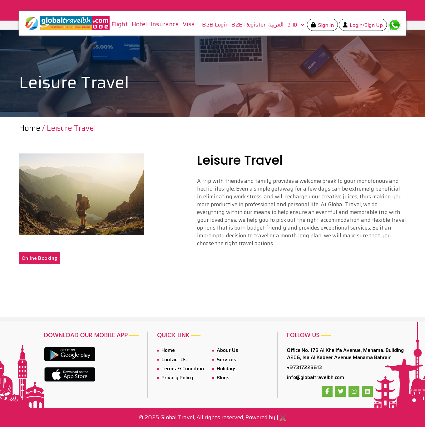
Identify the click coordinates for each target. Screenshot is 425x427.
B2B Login (215, 25)
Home (30, 128)
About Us (226, 350)
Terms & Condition (182, 368)
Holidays (226, 368)
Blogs (222, 377)
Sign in (325, 25)
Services (225, 359)
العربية (276, 25)
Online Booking (39, 258)
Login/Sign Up (365, 25)
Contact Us (173, 359)
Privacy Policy (176, 377)
